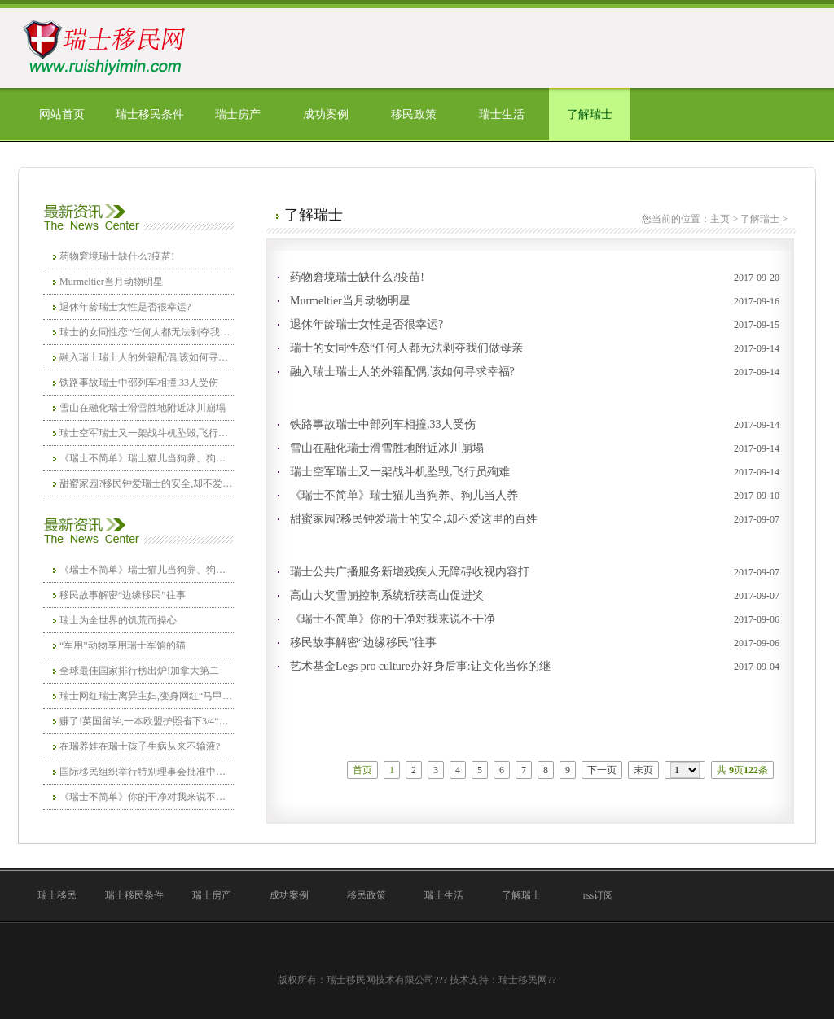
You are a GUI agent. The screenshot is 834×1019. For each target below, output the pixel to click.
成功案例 (326, 114)
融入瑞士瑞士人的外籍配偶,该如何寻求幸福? (146, 357)
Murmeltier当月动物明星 (111, 281)
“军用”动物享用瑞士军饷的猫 (122, 645)
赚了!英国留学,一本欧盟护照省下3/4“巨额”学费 (146, 721)
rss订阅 (598, 895)
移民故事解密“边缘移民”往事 (122, 595)
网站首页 (62, 114)
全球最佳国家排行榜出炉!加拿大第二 (139, 670)
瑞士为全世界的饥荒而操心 (118, 620)
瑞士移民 (57, 895)
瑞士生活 (502, 114)
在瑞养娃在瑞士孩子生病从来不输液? (139, 746)
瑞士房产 (238, 114)
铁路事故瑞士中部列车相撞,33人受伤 (138, 382)
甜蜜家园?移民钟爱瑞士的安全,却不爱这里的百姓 (146, 483)
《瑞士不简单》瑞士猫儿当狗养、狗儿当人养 (146, 458)
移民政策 (414, 114)
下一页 (602, 770)
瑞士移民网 (522, 980)
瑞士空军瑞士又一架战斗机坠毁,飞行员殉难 (146, 433)
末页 (643, 770)
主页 (720, 219)
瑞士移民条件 (150, 114)
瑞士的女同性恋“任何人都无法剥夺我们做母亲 (146, 332)
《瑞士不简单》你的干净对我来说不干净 (146, 797)
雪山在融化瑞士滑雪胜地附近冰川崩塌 (142, 407)
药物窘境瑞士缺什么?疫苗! (116, 256)
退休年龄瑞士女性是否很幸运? (125, 307)
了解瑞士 (589, 114)
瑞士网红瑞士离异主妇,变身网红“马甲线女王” (146, 696)
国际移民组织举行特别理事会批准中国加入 (146, 771)
